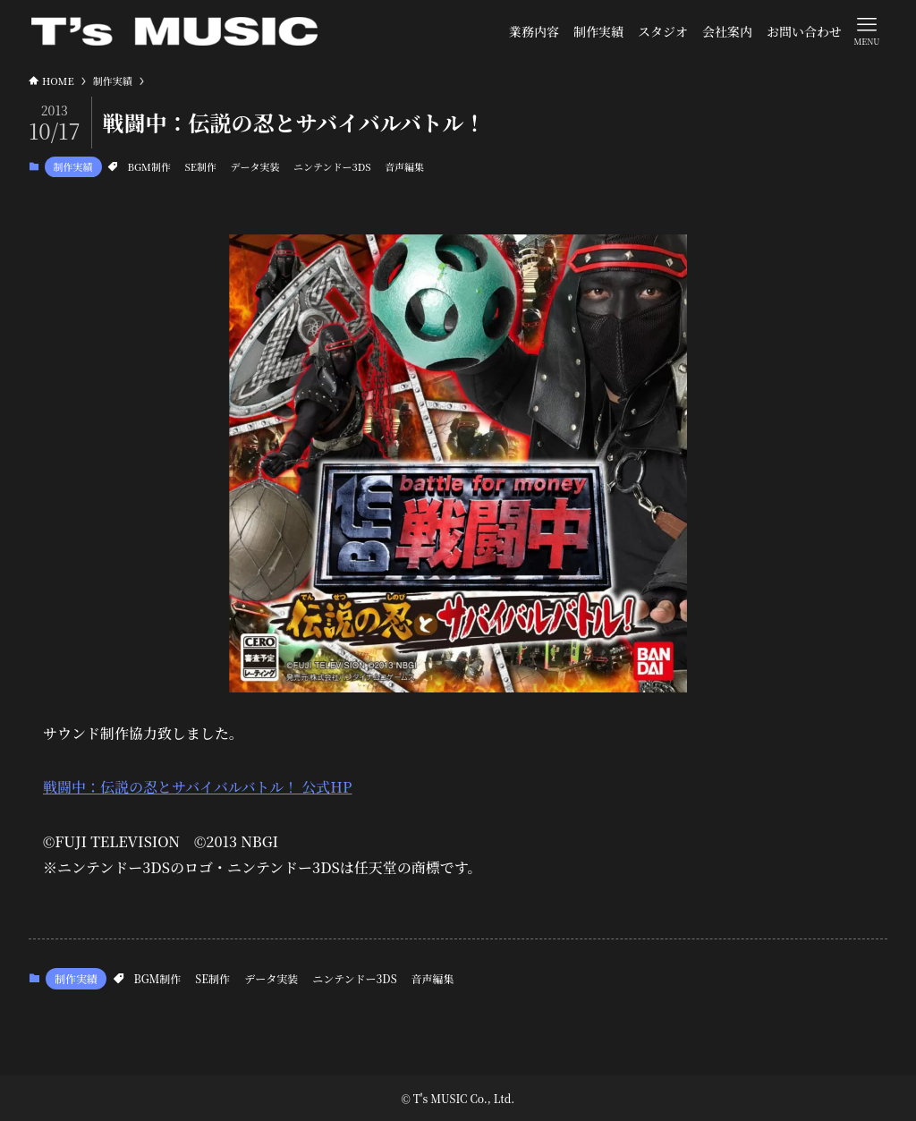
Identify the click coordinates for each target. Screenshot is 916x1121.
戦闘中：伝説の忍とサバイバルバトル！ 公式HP (197, 787)
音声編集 (404, 166)
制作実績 (73, 166)
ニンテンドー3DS (332, 166)
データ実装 (254, 166)
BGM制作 (149, 166)
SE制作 (200, 166)
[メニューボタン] (867, 30)
